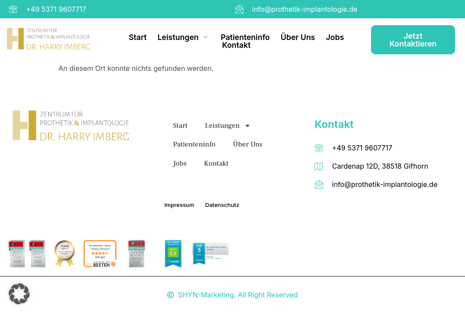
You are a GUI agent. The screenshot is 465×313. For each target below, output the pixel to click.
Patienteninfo (245, 37)
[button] (19, 294)
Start (138, 37)
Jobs (335, 37)
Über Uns (298, 37)
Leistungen (183, 37)
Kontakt (236, 45)
